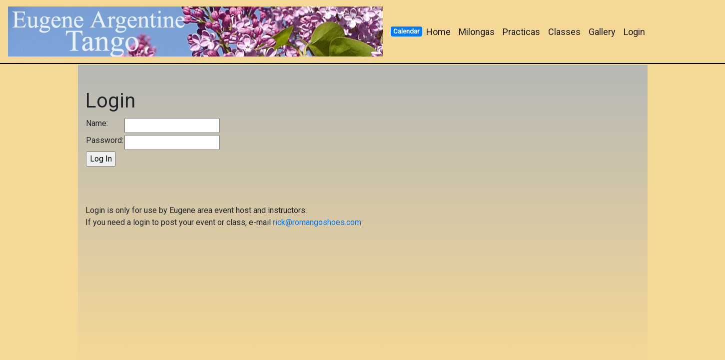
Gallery (602, 31)
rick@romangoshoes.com (317, 222)
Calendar (406, 31)
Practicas (521, 31)
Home (438, 31)
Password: (104, 140)
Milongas (477, 31)
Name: (97, 123)
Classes (564, 31)
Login (634, 31)
